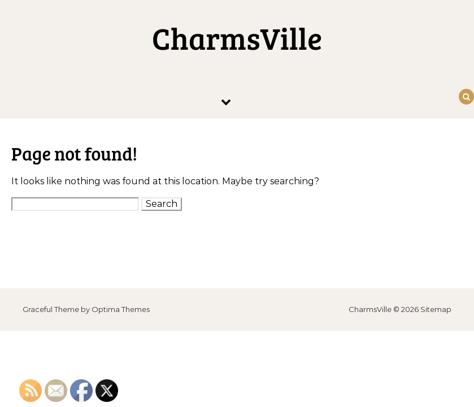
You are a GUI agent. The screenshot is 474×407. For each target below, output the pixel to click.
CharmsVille (237, 38)
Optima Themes (121, 309)
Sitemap (435, 309)
